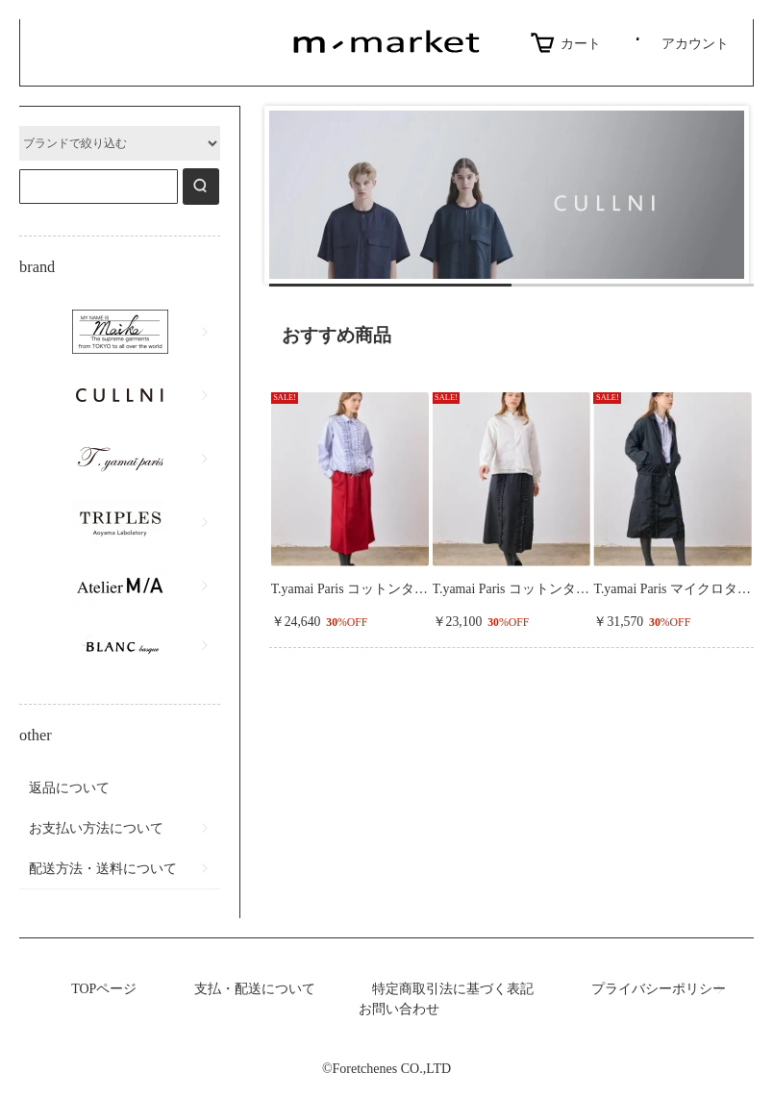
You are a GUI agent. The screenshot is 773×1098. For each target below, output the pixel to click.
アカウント (679, 43)
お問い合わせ (399, 1009)
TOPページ (104, 989)
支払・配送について (254, 989)
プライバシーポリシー (658, 989)
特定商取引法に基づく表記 (453, 989)
